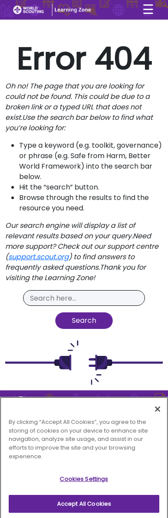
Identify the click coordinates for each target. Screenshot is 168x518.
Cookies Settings (84, 481)
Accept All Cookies (84, 506)
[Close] (157, 411)
